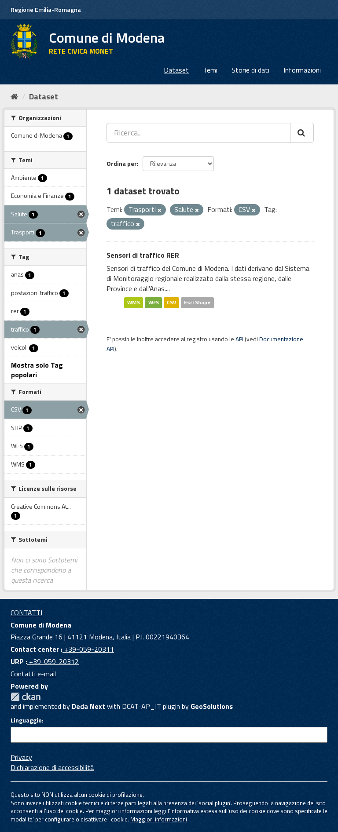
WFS (153, 303)
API (239, 339)
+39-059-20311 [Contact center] (88, 649)
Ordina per (122, 163)
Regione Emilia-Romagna (46, 9)
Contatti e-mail (33, 673)
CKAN (25, 696)
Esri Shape (197, 303)
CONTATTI (26, 612)
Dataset (176, 70)
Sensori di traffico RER (143, 255)
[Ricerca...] (198, 133)
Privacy (21, 757)
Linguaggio (26, 720)
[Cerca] (302, 133)
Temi (210, 70)
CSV (171, 303)
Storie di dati (250, 70)
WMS (133, 303)
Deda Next (88, 706)
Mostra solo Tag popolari (37, 370)
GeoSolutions (212, 706)
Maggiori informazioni (158, 819)
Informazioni (302, 70)
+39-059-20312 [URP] (53, 661)
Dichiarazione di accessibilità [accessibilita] (52, 767)
